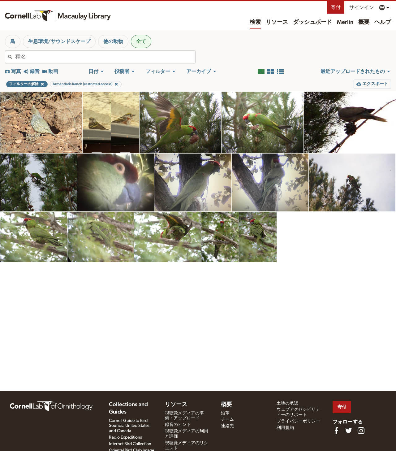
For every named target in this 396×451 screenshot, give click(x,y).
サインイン (361, 7)
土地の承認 (287, 403)
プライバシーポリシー (298, 421)
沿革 (225, 413)
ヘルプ (382, 22)
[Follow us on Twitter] (348, 430)
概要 (363, 22)
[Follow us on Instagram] (361, 430)
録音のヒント (178, 425)
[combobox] (105, 57)
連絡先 (227, 426)
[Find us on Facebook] (336, 430)
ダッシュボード (312, 22)
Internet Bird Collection (130, 444)
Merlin (345, 22)
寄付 (336, 7)
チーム (227, 419)
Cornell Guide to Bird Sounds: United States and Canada (129, 425)
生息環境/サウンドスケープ (59, 41)
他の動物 (113, 41)
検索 (255, 22)
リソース (277, 22)
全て (141, 41)
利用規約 (285, 428)
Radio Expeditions (125, 437)
